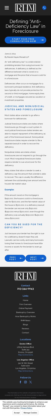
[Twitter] (30, 382)
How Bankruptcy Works (25, 316)
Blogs (25, 325)
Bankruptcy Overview (25, 312)
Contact (25, 333)
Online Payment (25, 308)
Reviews (25, 329)
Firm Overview (25, 304)
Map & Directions (25, 355)
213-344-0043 (25, 288)
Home (25, 300)
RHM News (25, 320)
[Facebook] (20, 382)
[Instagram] (25, 382)
